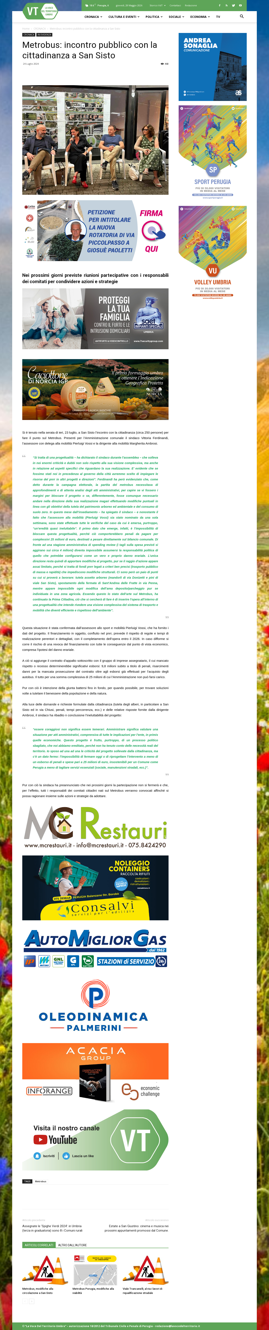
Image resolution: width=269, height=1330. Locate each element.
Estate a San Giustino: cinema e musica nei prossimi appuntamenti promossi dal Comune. (137, 1228)
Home (26, 28)
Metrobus (40, 1181)
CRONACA (93, 17)
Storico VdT (158, 5)
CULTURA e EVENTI (124, 17)
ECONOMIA (200, 17)
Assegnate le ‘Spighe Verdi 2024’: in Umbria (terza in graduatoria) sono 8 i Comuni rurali (52, 1228)
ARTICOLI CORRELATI (39, 1245)
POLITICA (154, 17)
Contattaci (175, 5)
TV (218, 17)
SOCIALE (176, 17)
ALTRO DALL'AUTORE (72, 1245)
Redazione (191, 5)
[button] (242, 17)
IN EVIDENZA (44, 34)
